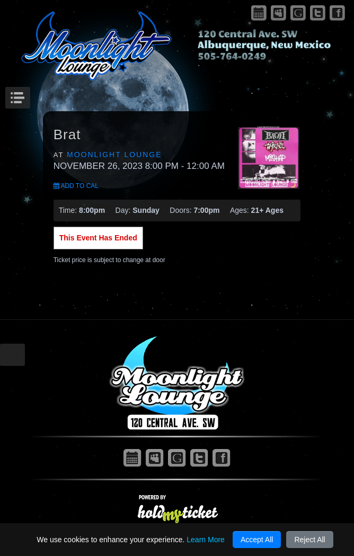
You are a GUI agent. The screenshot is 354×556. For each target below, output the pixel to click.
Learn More (206, 539)
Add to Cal (76, 186)
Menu (29, 95)
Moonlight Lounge (114, 154)
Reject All (309, 539)
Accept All (257, 539)
